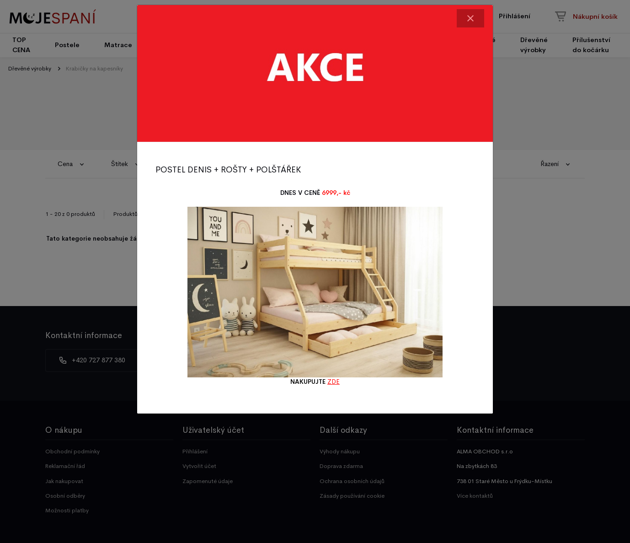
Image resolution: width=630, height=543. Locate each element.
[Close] (470, 18)
